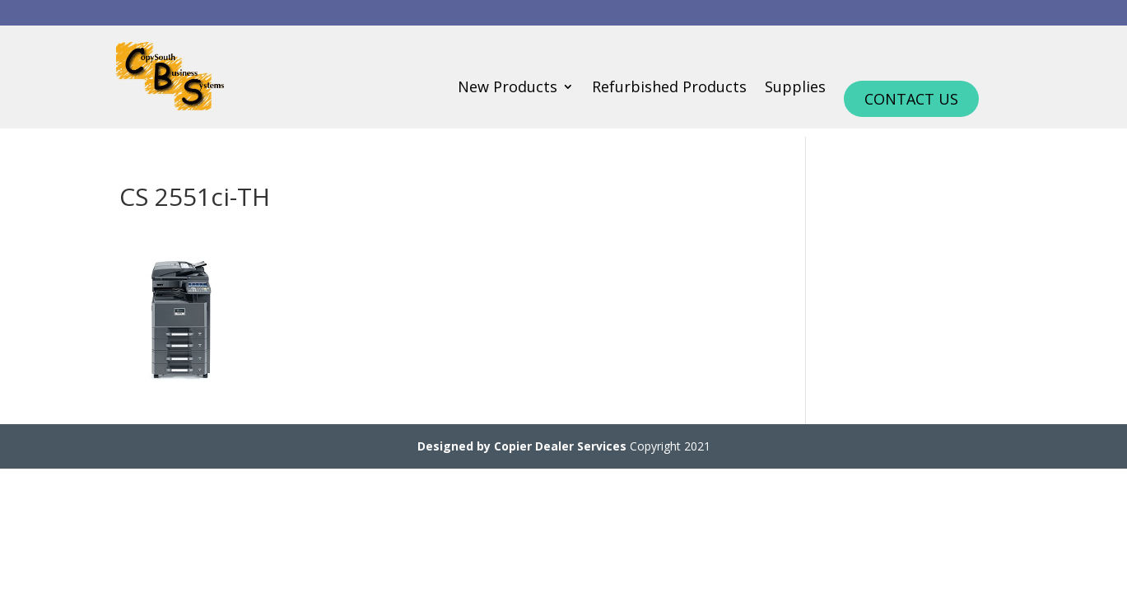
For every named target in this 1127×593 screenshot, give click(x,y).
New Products (507, 88)
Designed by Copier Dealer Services (521, 446)
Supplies (795, 88)
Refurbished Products (669, 88)
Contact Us (911, 99)
